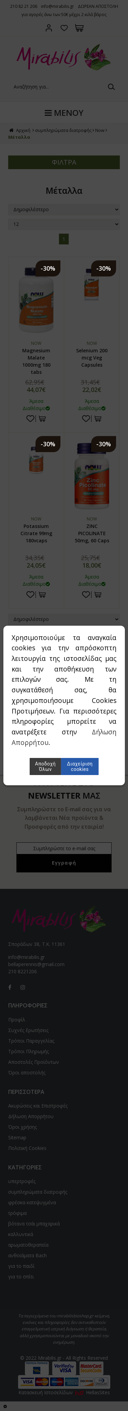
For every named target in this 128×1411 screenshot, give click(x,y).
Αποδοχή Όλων (45, 766)
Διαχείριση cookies (79, 766)
